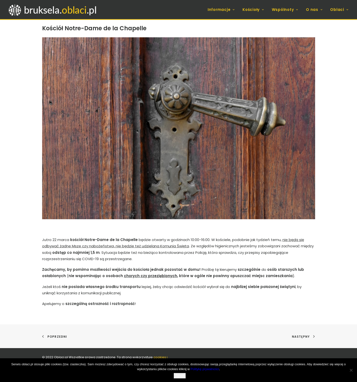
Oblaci (339, 9)
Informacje (221, 9)
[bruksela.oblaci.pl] (53, 10)
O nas (314, 9)
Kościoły (253, 9)
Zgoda (179, 375)
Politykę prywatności (204, 369)
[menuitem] (223, 9)
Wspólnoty (285, 9)
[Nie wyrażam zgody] (351, 370)
